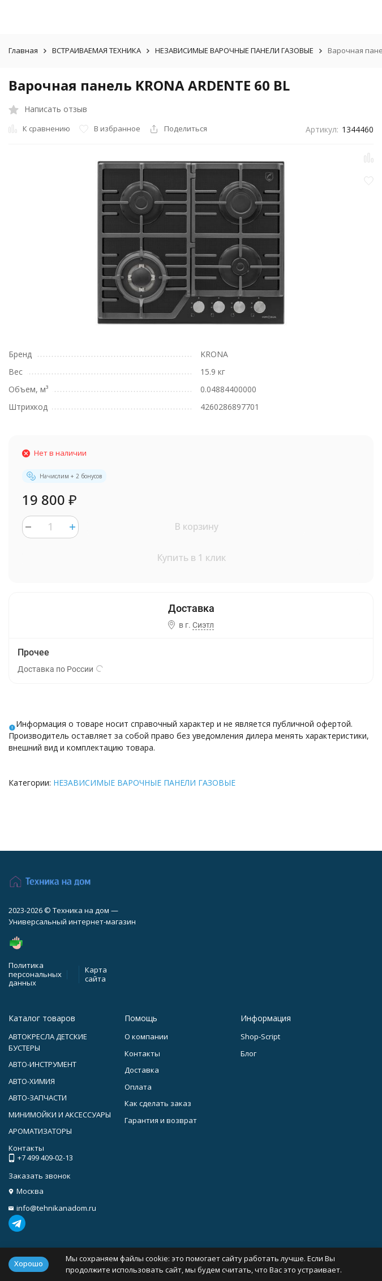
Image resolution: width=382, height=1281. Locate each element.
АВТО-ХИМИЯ (31, 1081)
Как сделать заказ (158, 1103)
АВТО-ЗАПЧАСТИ (37, 1098)
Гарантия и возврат (161, 1120)
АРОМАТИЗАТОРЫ (40, 1131)
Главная (23, 50)
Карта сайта (96, 974)
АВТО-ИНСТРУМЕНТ (42, 1064)
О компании (146, 1036)
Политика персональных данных (35, 974)
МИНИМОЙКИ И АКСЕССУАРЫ (59, 1114)
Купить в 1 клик (191, 557)
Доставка (142, 1070)
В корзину (196, 526)
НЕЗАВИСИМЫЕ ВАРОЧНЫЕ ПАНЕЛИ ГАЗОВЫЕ (234, 50)
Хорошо (28, 1263)
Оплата (138, 1087)
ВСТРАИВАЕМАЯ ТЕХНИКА (96, 50)
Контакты (142, 1053)
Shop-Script (260, 1036)
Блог (248, 1053)
